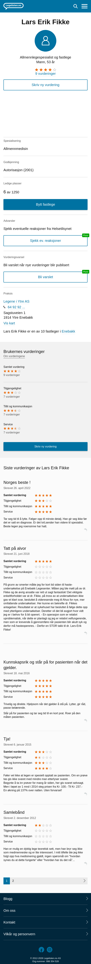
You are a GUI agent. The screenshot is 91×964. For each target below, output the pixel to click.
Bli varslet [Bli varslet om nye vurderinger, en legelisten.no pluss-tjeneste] (45, 277)
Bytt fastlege (45, 204)
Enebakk (68, 331)
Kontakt (9, 922)
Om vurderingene (14, 356)
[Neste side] (84, 880)
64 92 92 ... (16, 307)
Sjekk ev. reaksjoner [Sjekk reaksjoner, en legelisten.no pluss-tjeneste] (45, 241)
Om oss (9, 910)
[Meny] (84, 6)
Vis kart (9, 323)
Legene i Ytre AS (16, 301)
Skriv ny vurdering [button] (45, 85)
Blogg (7, 899)
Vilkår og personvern (19, 934)
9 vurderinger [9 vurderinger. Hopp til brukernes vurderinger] (45, 73)
